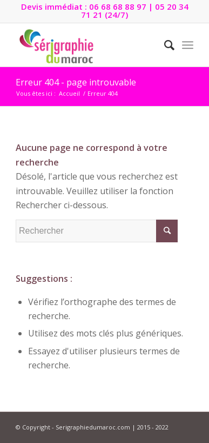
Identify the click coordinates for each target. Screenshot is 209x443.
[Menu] (187, 45)
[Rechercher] (163, 45)
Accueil (69, 93)
